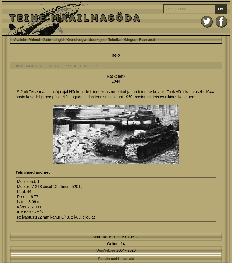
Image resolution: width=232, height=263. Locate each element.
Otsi (221, 9)
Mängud (130, 40)
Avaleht (116, 18)
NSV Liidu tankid (77, 65)
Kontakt (128, 259)
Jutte (47, 40)
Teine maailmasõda (29, 65)
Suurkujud (97, 40)
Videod (34, 40)
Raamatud (147, 40)
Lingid (59, 40)
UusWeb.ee (105, 250)
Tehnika (114, 40)
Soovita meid (108, 259)
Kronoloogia (76, 40)
